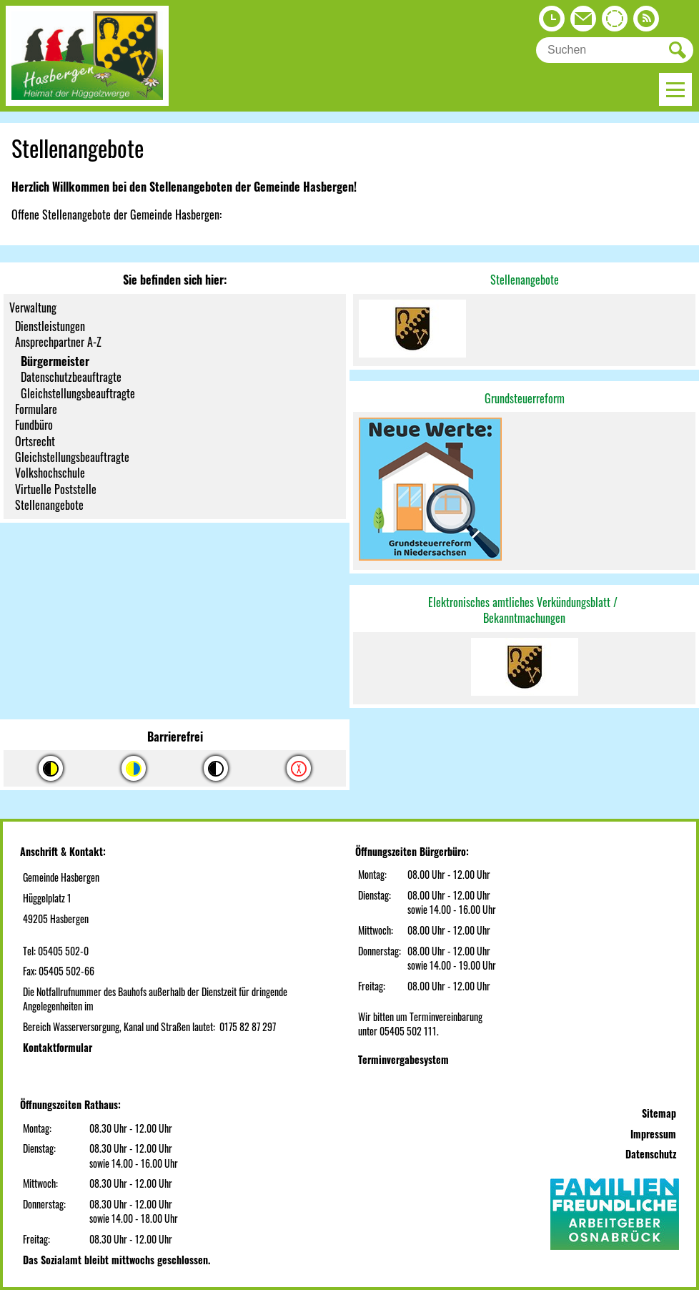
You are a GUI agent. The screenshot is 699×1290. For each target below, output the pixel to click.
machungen (541, 617)
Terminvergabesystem (403, 1059)
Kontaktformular (57, 1047)
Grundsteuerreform (525, 398)
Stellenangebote (524, 279)
